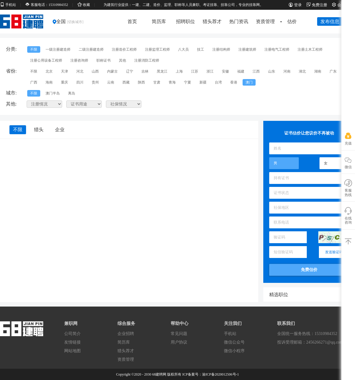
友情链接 (72, 342)
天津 (64, 71)
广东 (333, 71)
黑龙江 (162, 71)
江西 (256, 71)
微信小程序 (234, 351)
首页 (132, 21)
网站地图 (72, 351)
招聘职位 (185, 21)
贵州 (95, 82)
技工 (200, 49)
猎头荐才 (212, 21)
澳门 (249, 82)
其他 (122, 60)
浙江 (210, 71)
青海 (172, 82)
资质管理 (267, 21)
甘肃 (156, 82)
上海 (179, 71)
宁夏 (187, 82)
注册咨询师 (79, 60)
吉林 (145, 71)
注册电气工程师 (276, 49)
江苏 (194, 71)
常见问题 (179, 333)
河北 (79, 71)
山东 (271, 71)
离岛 (71, 93)
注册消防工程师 (146, 60)
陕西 (141, 82)
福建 (240, 71)
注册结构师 (221, 49)
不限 (33, 49)
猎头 (38, 129)
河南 (287, 71)
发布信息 (329, 21)
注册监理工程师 (157, 49)
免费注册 (316, 5)
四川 (79, 82)
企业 (59, 129)
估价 (292, 21)
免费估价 (309, 269)
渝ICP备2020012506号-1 (220, 374)
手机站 (8, 5)
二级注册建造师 (91, 49)
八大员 (183, 49)
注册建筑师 (247, 49)
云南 (110, 82)
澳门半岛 (53, 93)
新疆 (202, 82)
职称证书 (103, 60)
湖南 (317, 71)
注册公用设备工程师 (46, 60)
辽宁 (129, 71)
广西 (33, 82)
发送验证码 (334, 252)
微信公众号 (234, 342)
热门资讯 (238, 21)
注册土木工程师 (310, 49)
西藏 (126, 82)
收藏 (84, 5)
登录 (295, 5)
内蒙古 (112, 71)
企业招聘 (125, 333)
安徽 (225, 71)
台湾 (218, 82)
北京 (49, 71)
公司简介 (72, 333)
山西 (95, 71)
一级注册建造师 (58, 49)
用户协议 (179, 342)
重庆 (64, 82)
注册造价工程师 (124, 49)
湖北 (302, 71)
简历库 (159, 21)
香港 (233, 82)
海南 (49, 82)
